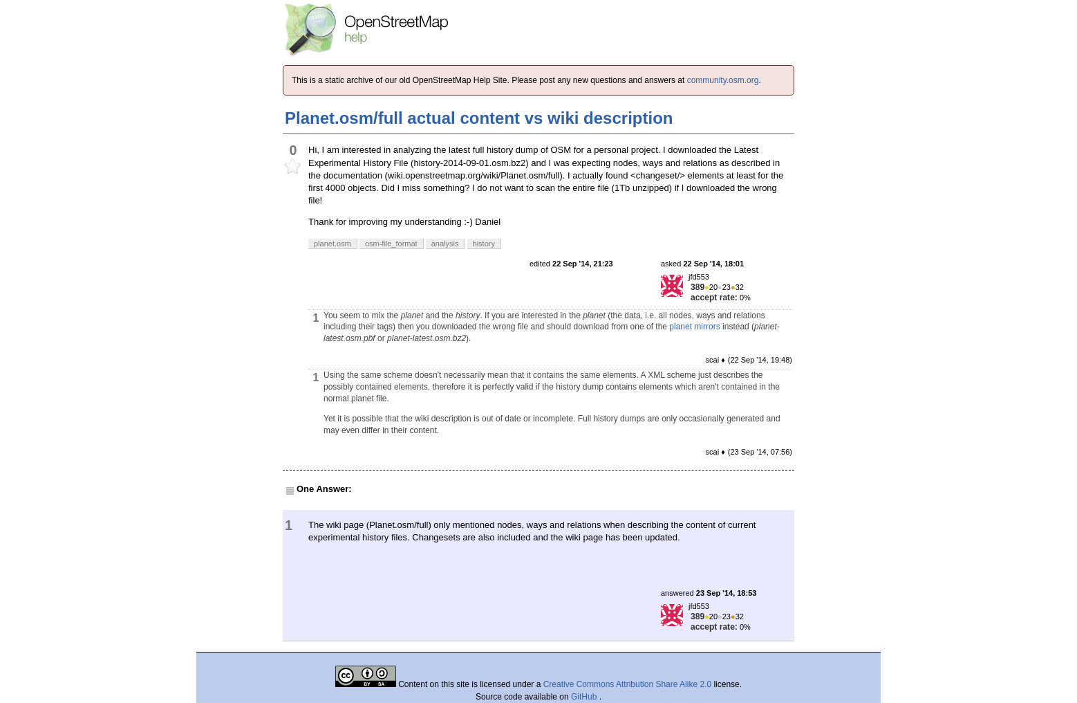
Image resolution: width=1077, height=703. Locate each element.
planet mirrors (694, 326)
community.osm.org (723, 80)
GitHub (585, 697)
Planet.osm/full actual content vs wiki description (479, 118)
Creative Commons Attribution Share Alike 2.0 (627, 684)
